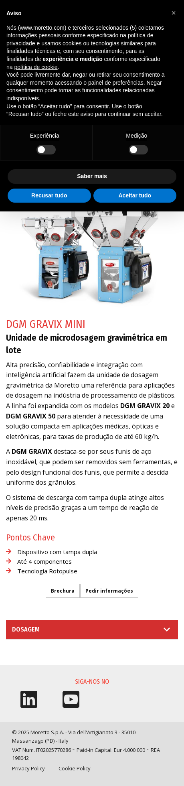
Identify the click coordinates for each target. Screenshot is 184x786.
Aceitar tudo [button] (134, 195)
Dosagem (26, 629)
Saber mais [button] (92, 176)
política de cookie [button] (35, 67)
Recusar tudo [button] (49, 195)
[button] (173, 12)
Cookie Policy (75, 768)
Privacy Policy (28, 768)
